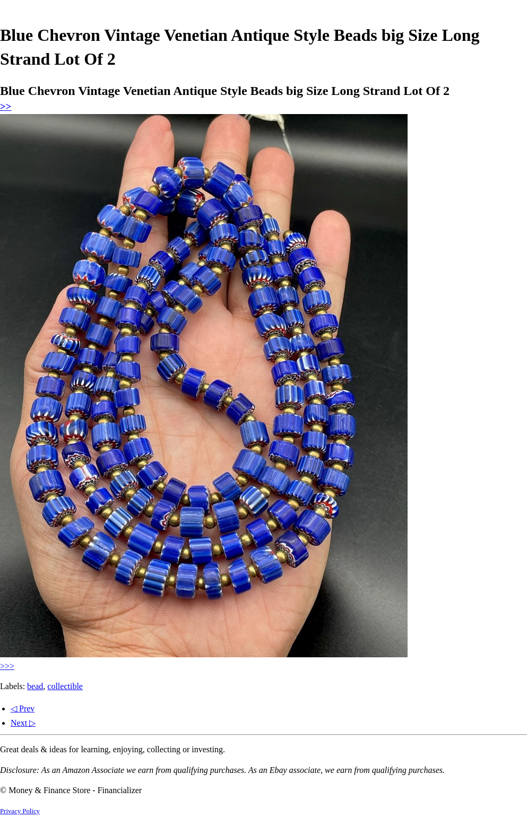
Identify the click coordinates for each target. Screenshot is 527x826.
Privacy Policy (20, 811)
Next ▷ (23, 722)
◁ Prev (22, 708)
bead (35, 686)
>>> (7, 666)
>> (5, 106)
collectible (65, 686)
